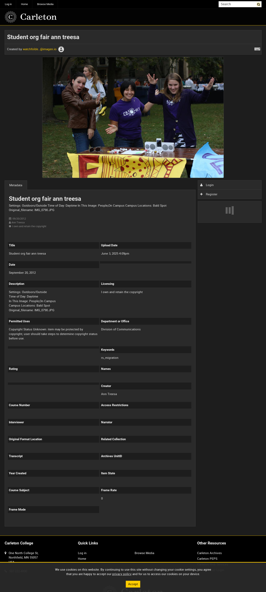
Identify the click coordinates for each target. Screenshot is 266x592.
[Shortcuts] (257, 48)
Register (208, 194)
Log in (8, 4)
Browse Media (45, 4)
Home (24, 4)
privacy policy (122, 574)
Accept (133, 584)
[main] (133, 280)
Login (207, 185)
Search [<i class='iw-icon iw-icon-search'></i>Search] (259, 3)
